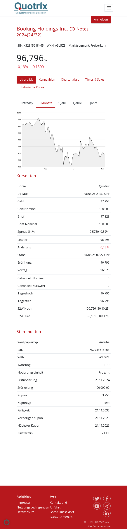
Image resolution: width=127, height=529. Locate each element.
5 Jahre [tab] (93, 103)
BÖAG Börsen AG (61, 517)
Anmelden (101, 19)
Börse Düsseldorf (62, 512)
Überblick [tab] (26, 79)
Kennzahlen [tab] (47, 79)
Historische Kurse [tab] (32, 87)
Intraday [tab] (27, 103)
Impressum (24, 503)
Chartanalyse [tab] (70, 79)
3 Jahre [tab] (77, 103)
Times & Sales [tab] (94, 79)
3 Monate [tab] (45, 103)
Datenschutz (25, 512)
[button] (6, 522)
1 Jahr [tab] (62, 103)
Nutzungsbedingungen (33, 507)
